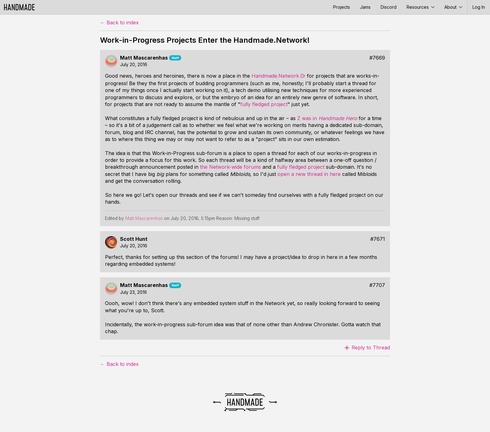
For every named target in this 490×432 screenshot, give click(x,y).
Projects (341, 7)
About (453, 7)
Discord (389, 7)
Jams (365, 7)
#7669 (377, 58)
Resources (420, 7)
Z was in (327, 118)
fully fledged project (264, 104)
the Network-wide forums (230, 167)
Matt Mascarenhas (144, 58)
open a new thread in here (309, 174)
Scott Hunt (134, 239)
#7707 (377, 285)
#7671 (377, 239)
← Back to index (119, 23)
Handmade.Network (275, 76)
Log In (478, 7)
